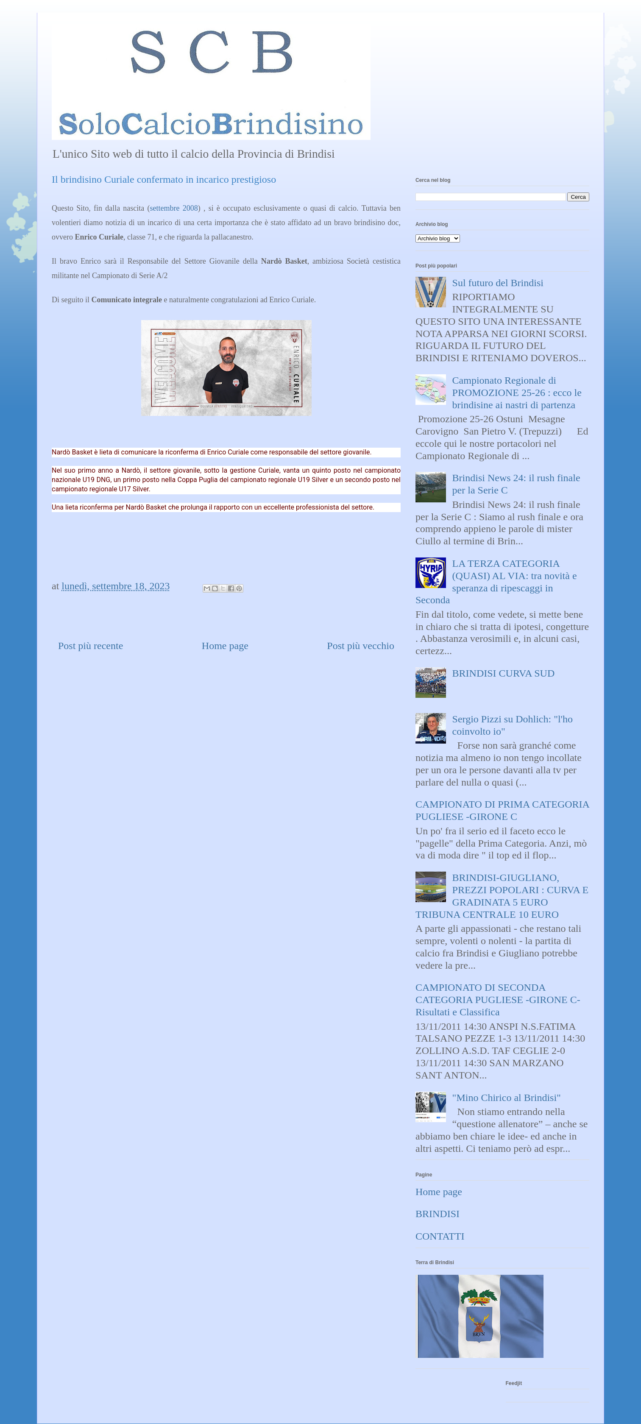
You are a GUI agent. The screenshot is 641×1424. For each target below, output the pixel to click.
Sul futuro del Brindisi (497, 282)
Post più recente (90, 645)
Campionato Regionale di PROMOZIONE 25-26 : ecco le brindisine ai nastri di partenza (517, 392)
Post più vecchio (360, 645)
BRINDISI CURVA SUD (503, 673)
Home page (225, 645)
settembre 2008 (174, 208)
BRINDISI (437, 1213)
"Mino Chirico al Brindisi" (506, 1097)
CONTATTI (439, 1236)
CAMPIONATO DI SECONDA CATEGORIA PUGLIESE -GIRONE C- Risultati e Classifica (497, 999)
